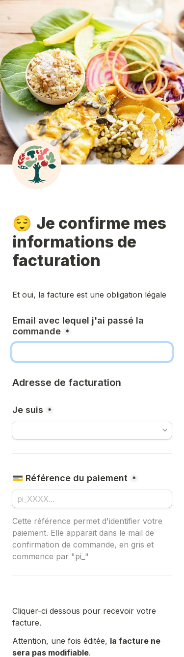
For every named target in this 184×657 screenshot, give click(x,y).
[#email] (92, 352)
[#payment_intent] (92, 499)
